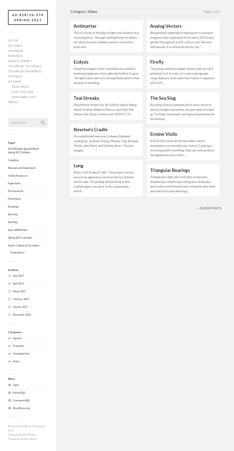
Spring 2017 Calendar (20, 237)
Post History (23, 92)
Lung (78, 165)
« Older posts (209, 208)
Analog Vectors (166, 26)
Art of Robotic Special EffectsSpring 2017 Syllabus (23, 150)
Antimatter (85, 26)
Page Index (20, 86)
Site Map (14, 81)
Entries (19, 392)
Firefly (157, 62)
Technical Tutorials (25, 66)
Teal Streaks (86, 98)
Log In (13, 40)
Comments (21, 400)
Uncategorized (21, 353)
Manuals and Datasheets (22, 167)
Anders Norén (28, 438)
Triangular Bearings (170, 170)
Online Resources (18, 175)
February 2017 (21, 299)
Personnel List (24, 97)
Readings (15, 55)
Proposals (18, 345)
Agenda (17, 338)
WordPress (29, 434)
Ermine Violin (163, 134)
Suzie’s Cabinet (20, 61)
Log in (16, 384)
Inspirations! (18, 252)
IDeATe (13, 102)
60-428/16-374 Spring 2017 (28, 17)
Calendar (16, 50)
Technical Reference (24, 71)
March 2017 (19, 291)
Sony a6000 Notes (18, 229)
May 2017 (18, 275)
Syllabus (15, 45)
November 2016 (22, 314)
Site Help (15, 76)
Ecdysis (81, 62)
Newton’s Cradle (91, 129)
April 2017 (18, 283)
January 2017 (20, 306)
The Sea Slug (163, 98)
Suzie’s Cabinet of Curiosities (23, 245)
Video (16, 361)
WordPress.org (21, 408)
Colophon (13, 160)
